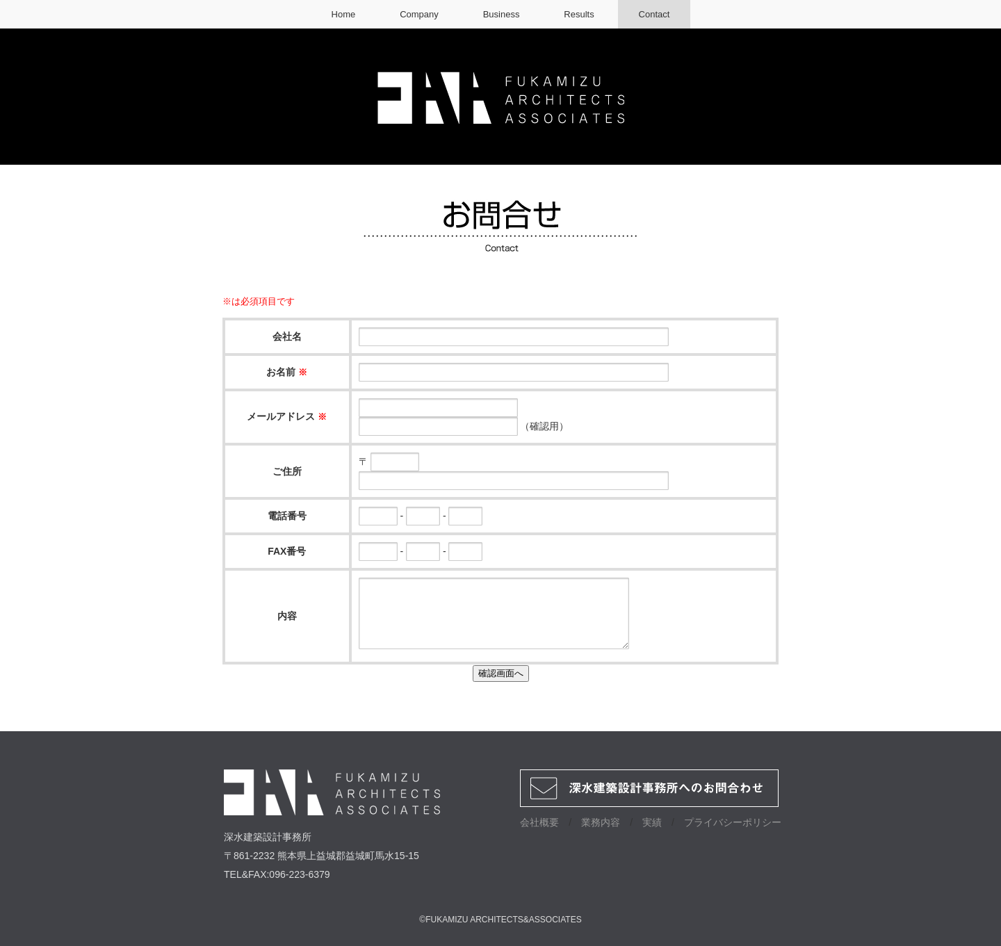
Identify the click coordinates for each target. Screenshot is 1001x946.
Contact (654, 14)
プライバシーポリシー (732, 822)
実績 (652, 822)
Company (419, 14)
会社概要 (539, 822)
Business (501, 14)
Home (344, 14)
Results (579, 14)
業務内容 (600, 822)
